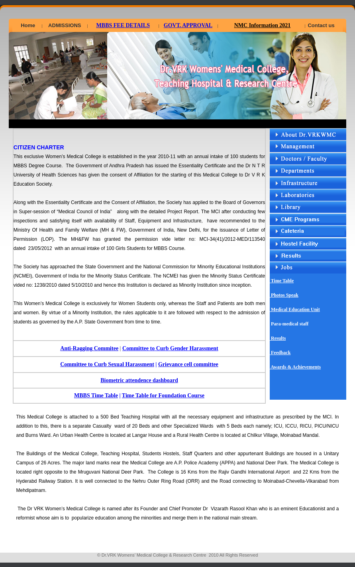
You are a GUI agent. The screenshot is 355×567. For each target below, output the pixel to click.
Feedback (280, 352)
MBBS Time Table (96, 395)
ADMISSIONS (64, 25)
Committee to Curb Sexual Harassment (107, 364)
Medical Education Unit (295, 309)
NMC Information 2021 (262, 25)
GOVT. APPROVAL (188, 25)
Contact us (321, 25)
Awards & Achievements (295, 367)
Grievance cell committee (188, 364)
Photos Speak (284, 295)
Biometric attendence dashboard (139, 380)
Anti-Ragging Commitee (89, 348)
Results (278, 338)
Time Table (282, 281)
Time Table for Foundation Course (163, 395)
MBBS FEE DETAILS (123, 25)
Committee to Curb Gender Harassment (170, 348)
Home (28, 25)
